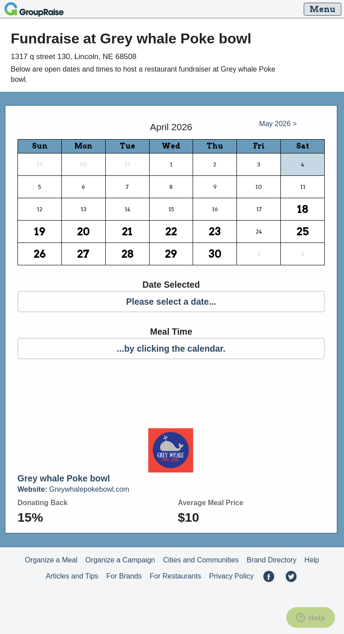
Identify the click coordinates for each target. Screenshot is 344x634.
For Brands (124, 576)
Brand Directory (272, 560)
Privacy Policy (231, 576)
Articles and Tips (72, 576)
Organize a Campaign (120, 560)
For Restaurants (175, 576)
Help (312, 560)
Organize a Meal (51, 560)
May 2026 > (278, 124)
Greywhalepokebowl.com (73, 489)
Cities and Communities (201, 560)
